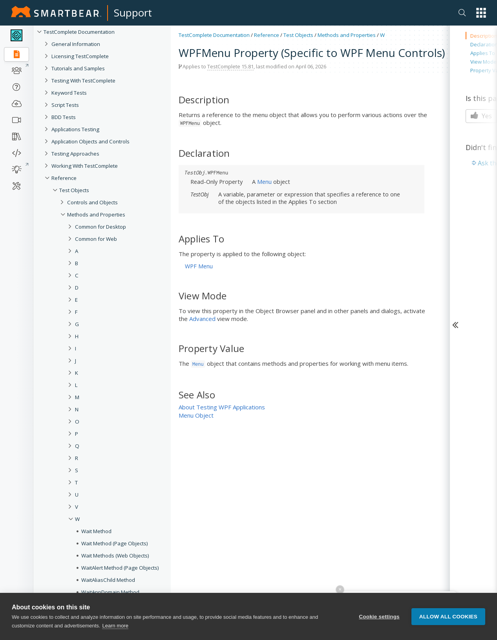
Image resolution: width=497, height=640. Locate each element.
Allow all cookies (448, 617)
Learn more (115, 626)
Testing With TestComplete (83, 80)
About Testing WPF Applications (222, 407)
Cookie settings (379, 617)
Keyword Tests (69, 92)
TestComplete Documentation (79, 31)
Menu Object (196, 415)
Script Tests (65, 104)
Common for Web (96, 238)
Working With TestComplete (84, 165)
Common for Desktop (100, 226)
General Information (75, 44)
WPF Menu (199, 266)
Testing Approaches (75, 153)
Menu (264, 181)
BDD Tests (63, 117)
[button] (481, 13)
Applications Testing (75, 129)
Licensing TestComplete (80, 56)
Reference (64, 178)
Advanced (202, 319)
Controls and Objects (92, 202)
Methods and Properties (96, 214)
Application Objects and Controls (90, 141)
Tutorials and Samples (78, 68)
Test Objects (74, 190)
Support (133, 13)
